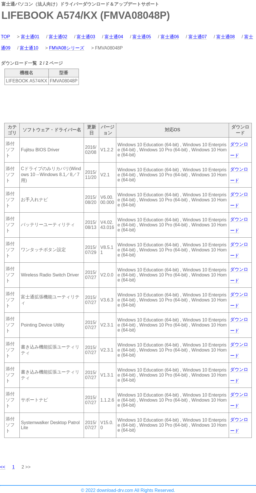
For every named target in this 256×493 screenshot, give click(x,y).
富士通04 (113, 36)
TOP (5, 36)
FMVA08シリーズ (66, 48)
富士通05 (141, 36)
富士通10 (29, 48)
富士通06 (170, 36)
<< (2, 467)
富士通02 (58, 36)
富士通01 (30, 36)
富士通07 (197, 36)
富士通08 (225, 36)
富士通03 (86, 36)
